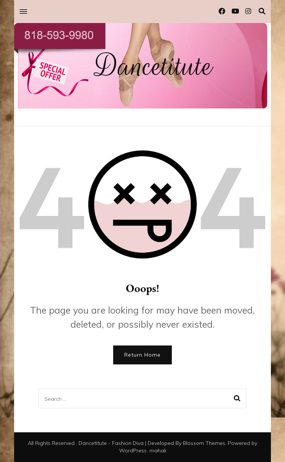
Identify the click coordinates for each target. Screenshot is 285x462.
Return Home (142, 354)
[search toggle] (262, 11)
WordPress (133, 450)
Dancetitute (154, 66)
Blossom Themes (204, 443)
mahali (158, 450)
